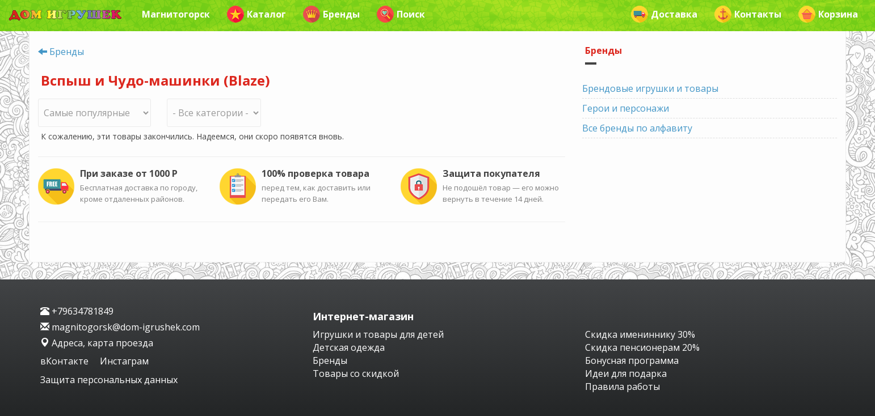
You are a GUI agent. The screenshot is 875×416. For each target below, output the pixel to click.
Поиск (401, 14)
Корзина (828, 14)
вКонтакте (65, 361)
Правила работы (622, 386)
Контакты (747, 14)
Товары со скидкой (356, 373)
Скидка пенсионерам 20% (642, 347)
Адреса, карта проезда (96, 343)
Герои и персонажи (625, 108)
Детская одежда (349, 347)
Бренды (331, 14)
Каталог (256, 14)
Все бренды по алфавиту (637, 128)
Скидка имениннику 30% (640, 334)
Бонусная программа (632, 360)
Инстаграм (124, 361)
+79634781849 (76, 311)
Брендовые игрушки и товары (650, 88)
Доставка (664, 14)
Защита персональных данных (109, 379)
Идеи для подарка (626, 373)
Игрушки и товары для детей (378, 334)
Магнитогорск (176, 14)
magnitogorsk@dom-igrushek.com (120, 327)
